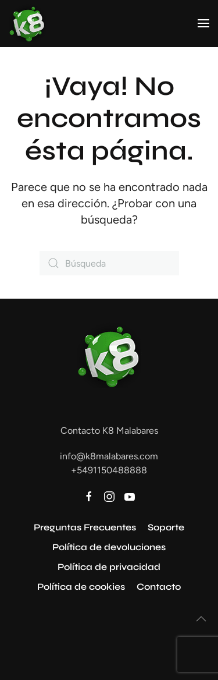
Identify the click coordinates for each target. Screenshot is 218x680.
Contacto (159, 586)
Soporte (166, 527)
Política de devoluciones (109, 546)
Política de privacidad (109, 566)
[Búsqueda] (109, 263)
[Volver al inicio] (27, 23)
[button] (203, 23)
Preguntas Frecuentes (85, 527)
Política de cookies (81, 586)
